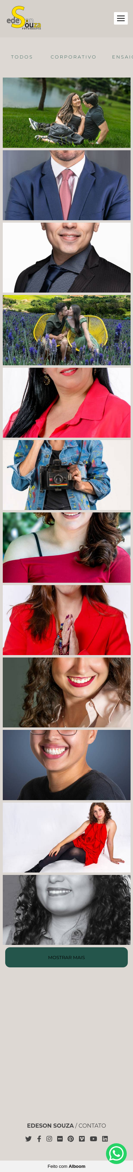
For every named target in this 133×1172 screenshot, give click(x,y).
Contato (92, 1126)
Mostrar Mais (66, 957)
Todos (22, 57)
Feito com (66, 1166)
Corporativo (74, 57)
